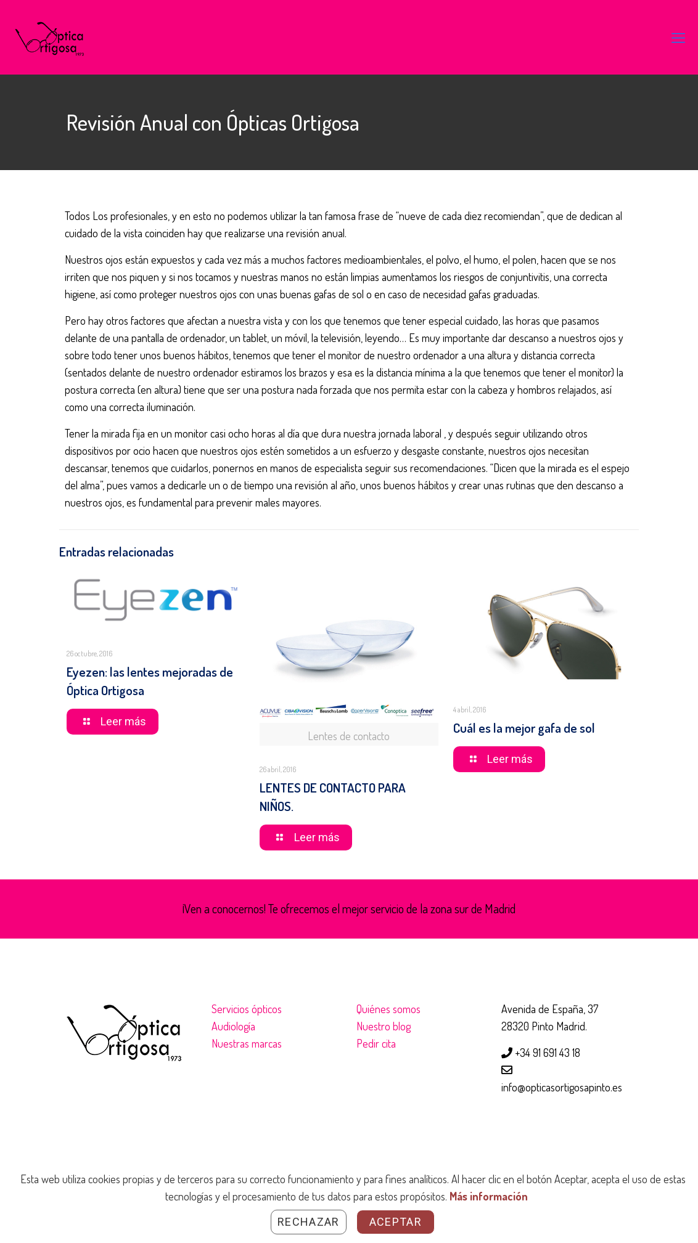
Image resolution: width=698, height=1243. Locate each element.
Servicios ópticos (246, 1009)
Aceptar (395, 1221)
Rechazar (308, 1221)
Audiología (233, 1026)
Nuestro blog (383, 1026)
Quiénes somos (388, 1009)
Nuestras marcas (246, 1043)
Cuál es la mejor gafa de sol (524, 727)
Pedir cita (376, 1043)
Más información (489, 1196)
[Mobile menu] (678, 36)
